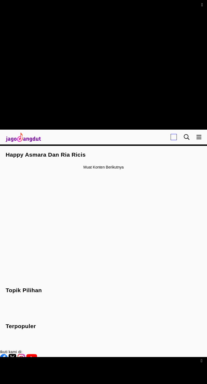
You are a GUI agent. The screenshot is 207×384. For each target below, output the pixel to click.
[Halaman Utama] (22, 137)
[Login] (173, 137)
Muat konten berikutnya (103, 167)
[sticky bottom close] (202, 360)
